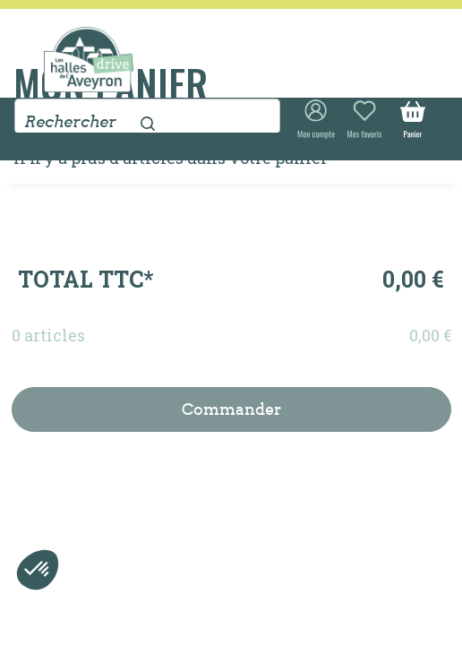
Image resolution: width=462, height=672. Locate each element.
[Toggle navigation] (406, 42)
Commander (231, 409)
